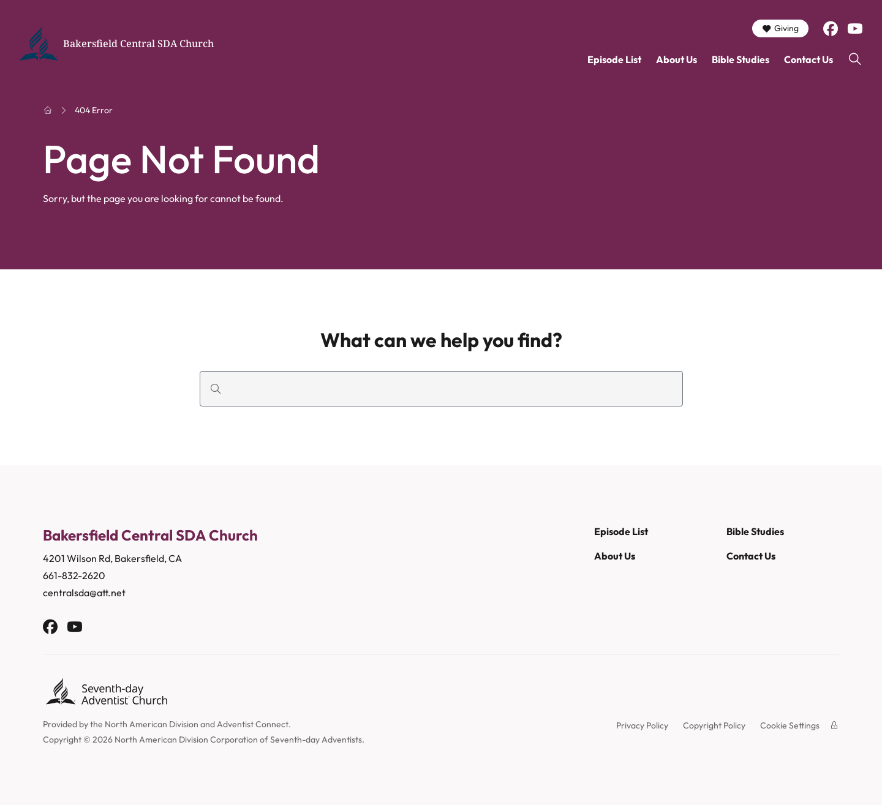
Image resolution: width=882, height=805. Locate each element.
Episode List (614, 59)
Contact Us (808, 59)
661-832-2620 (74, 575)
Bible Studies (740, 59)
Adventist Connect (252, 724)
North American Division (151, 724)
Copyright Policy (714, 725)
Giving (780, 28)
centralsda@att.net (84, 592)
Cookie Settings (790, 725)
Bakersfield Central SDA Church (138, 43)
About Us (676, 59)
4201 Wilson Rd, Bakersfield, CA (113, 558)
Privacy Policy (642, 725)
